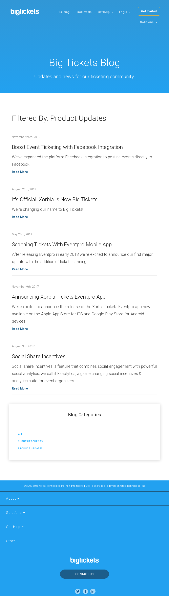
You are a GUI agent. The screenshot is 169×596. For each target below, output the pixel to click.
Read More (20, 172)
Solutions (148, 22)
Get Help (105, 12)
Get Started (149, 11)
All (20, 434)
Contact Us (84, 574)
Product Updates (30, 448)
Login (125, 12)
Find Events (83, 12)
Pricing (64, 12)
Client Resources (30, 441)
